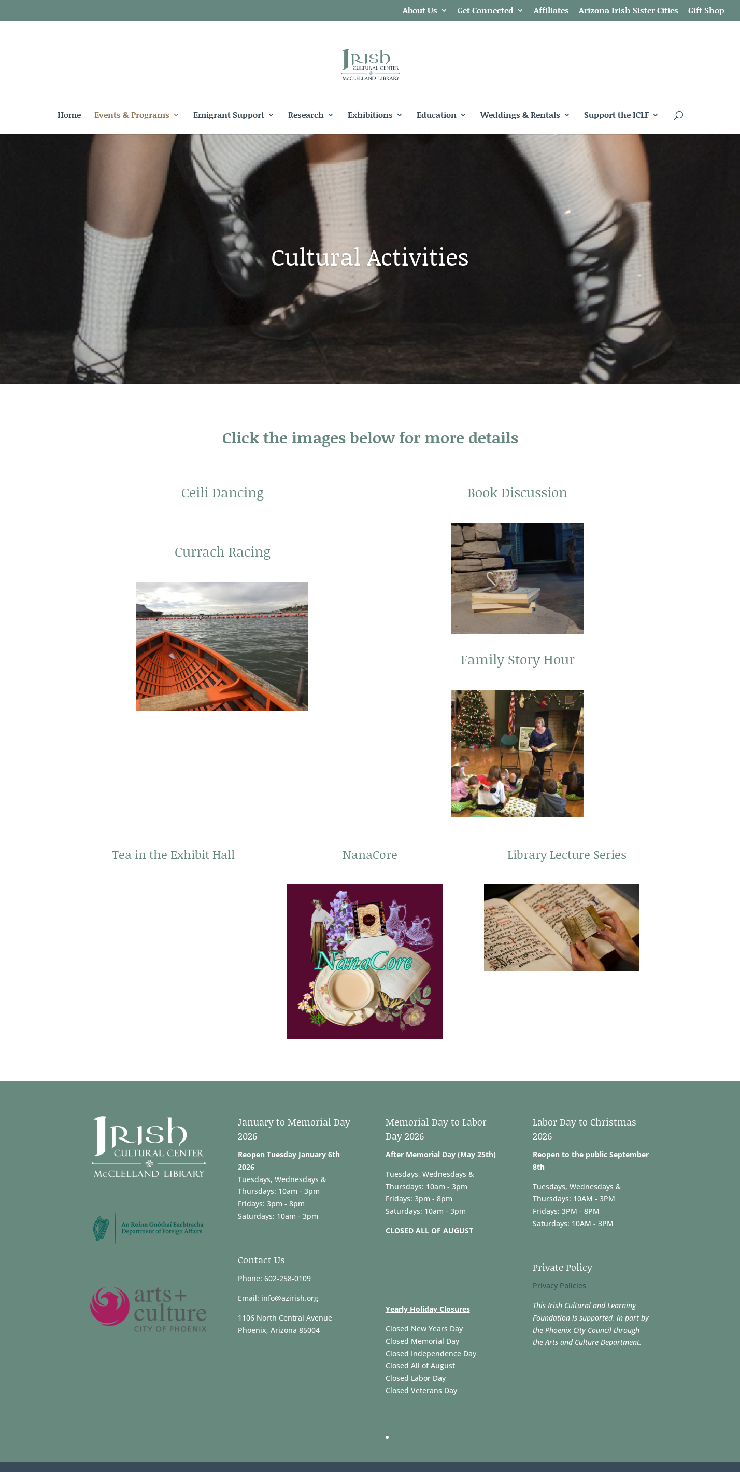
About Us (420, 11)
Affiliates (551, 11)
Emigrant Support (228, 115)
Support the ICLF (616, 115)
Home (69, 115)
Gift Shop (706, 11)
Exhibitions (370, 115)
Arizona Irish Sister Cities (628, 11)
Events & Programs (131, 115)
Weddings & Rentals (520, 115)
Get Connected (486, 11)
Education (437, 115)
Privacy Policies (559, 1285)
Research (306, 115)
